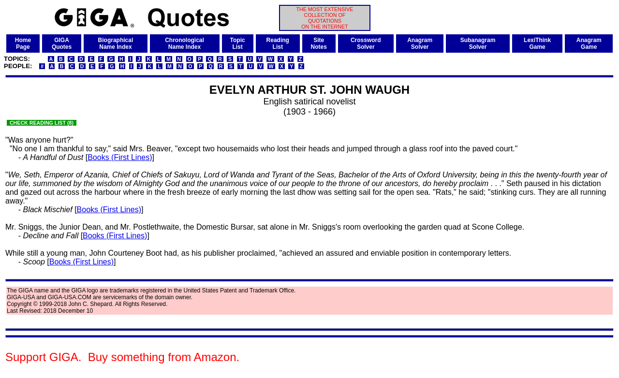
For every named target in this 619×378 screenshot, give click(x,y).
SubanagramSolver (478, 43)
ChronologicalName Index (184, 43)
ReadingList (277, 43)
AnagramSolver (419, 43)
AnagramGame (589, 43)
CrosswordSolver (366, 43)
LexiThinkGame (537, 43)
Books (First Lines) (120, 157)
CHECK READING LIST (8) (41, 123)
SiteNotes (319, 43)
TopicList (237, 43)
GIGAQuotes (62, 43)
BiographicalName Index (115, 43)
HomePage (23, 43)
